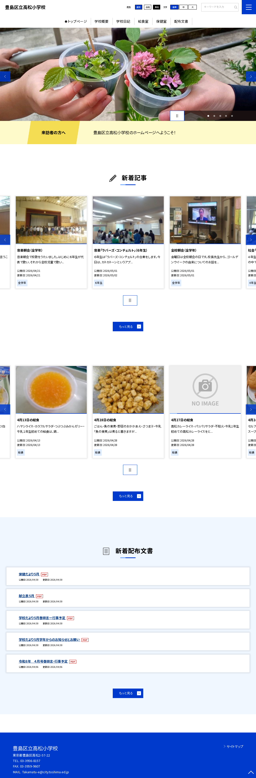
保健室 (161, 21)
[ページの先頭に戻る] (251, 773)
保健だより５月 (29, 574)
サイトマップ (234, 746)
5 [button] (232, 116)
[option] (128, 74)
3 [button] (220, 116)
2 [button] (214, 116)
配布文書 (181, 21)
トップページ (77, 21)
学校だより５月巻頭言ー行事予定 (42, 617)
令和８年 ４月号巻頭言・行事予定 (43, 661)
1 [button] (208, 116)
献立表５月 (27, 595)
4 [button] (226, 116)
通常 (138, 6)
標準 (174, 6)
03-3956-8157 (30, 760)
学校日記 (123, 21)
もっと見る (126, 326)
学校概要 (101, 21)
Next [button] (251, 76)
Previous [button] (5, 76)
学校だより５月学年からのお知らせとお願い (49, 639)
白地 (148, 6)
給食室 (143, 21)
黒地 (157, 6)
